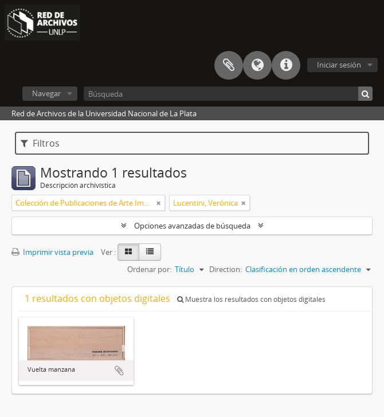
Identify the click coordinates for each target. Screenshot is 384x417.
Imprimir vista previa (52, 252)
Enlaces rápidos (286, 65)
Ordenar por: (149, 269)
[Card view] (128, 252)
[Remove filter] (158, 202)
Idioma (257, 65)
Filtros (40, 143)
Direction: (225, 269)
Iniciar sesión (339, 65)
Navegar (46, 93)
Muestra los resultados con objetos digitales (251, 299)
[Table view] (150, 252)
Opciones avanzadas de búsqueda (192, 226)
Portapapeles (228, 65)
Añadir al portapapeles (119, 370)
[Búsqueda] (228, 93)
